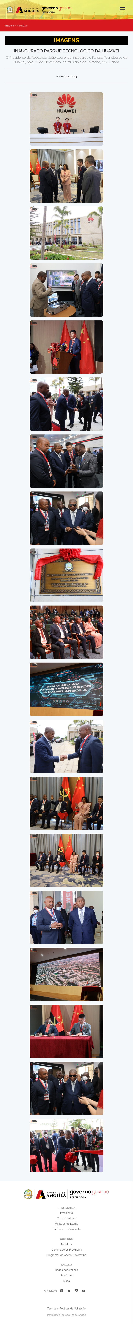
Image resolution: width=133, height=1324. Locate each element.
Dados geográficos (66, 1269)
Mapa (66, 1280)
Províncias (67, 1275)
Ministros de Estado (66, 1223)
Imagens (9, 25)
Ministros (66, 1244)
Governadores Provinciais (66, 1249)
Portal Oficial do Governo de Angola (39, 10)
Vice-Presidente (66, 1218)
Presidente (66, 1212)
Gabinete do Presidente (66, 1229)
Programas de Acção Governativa (66, 1255)
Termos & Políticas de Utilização (66, 1308)
